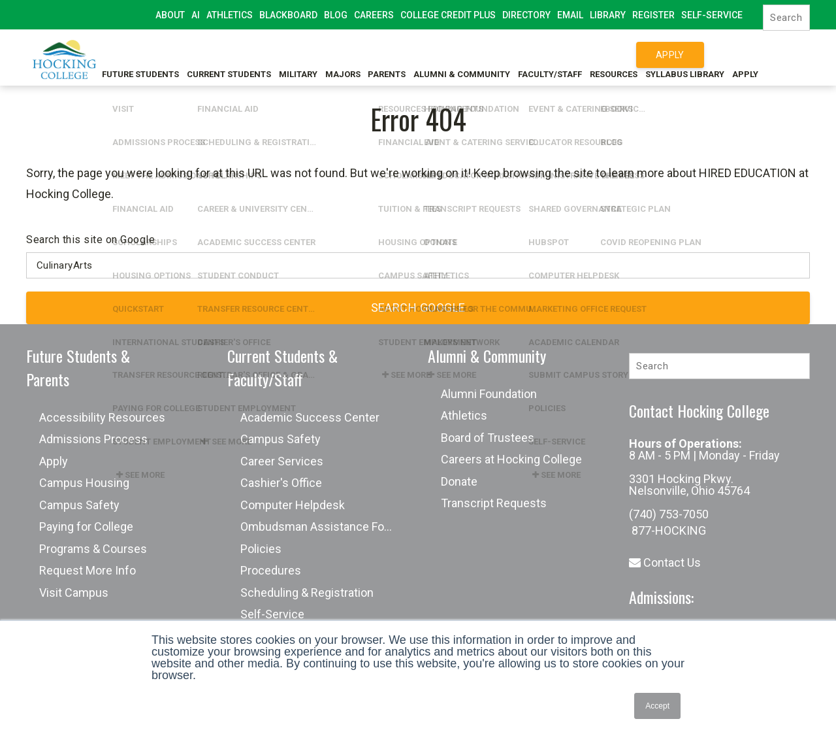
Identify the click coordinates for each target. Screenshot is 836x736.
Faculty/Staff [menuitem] (578, 54)
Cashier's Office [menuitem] (281, 483)
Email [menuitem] (570, 15)
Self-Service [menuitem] (712, 15)
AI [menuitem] (195, 15)
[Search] (786, 18)
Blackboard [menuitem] (288, 15)
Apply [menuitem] (789, 54)
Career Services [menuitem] (281, 461)
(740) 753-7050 (669, 514)
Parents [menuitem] (404, 54)
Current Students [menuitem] (230, 54)
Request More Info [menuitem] (87, 570)
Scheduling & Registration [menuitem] (307, 592)
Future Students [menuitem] (136, 54)
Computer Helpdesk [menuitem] (292, 505)
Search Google (418, 307)
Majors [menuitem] (354, 54)
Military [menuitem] (304, 54)
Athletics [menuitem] (229, 15)
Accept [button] (657, 706)
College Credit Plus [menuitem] (448, 15)
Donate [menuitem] (459, 481)
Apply (670, 55)
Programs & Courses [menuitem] (93, 549)
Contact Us (665, 562)
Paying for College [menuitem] (86, 526)
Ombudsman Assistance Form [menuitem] (319, 526)
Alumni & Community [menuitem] (484, 54)
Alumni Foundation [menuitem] (489, 394)
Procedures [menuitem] (270, 570)
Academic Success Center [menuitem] (309, 417)
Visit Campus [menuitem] (73, 592)
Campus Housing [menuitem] (84, 483)
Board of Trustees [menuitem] (487, 437)
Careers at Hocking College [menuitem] (511, 459)
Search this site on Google (90, 239)
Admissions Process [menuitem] (93, 439)
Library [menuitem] (608, 15)
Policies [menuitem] (260, 549)
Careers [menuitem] (374, 15)
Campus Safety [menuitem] (79, 505)
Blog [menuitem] (335, 15)
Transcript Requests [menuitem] (494, 503)
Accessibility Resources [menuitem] (102, 417)
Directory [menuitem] (526, 15)
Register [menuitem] (653, 15)
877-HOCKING (667, 530)
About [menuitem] (170, 15)
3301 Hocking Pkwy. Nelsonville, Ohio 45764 (689, 484)
